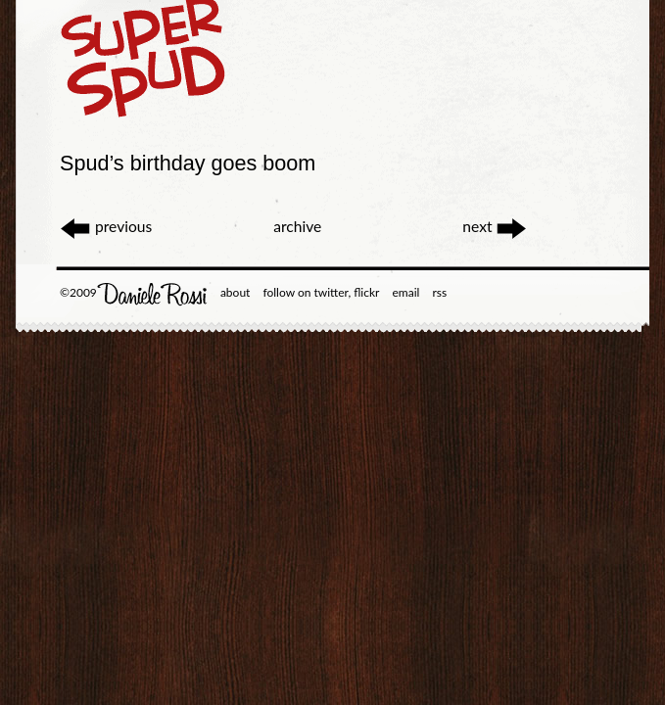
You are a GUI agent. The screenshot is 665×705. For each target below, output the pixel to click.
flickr (366, 292)
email (406, 292)
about (235, 292)
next (494, 226)
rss (439, 292)
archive (297, 226)
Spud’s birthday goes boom (187, 163)
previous (106, 226)
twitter (330, 292)
